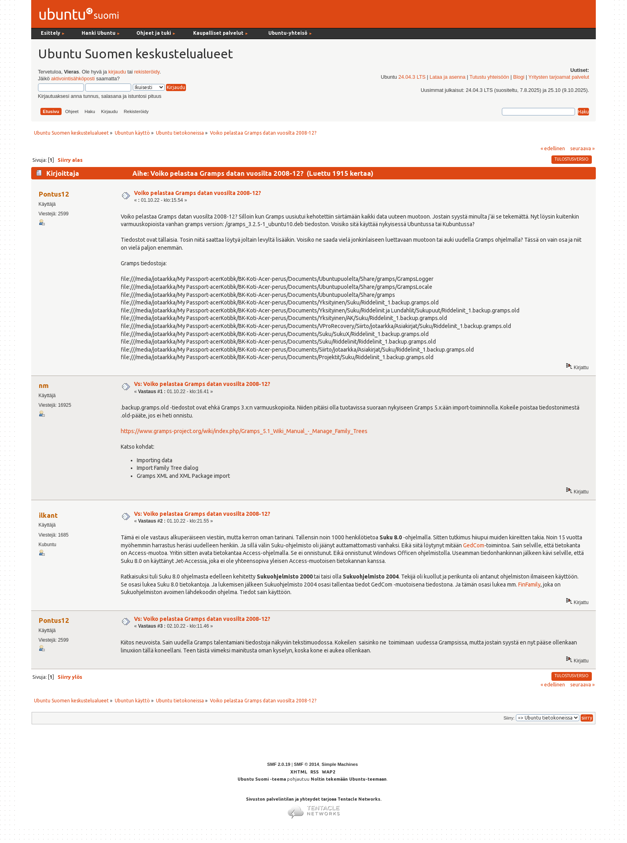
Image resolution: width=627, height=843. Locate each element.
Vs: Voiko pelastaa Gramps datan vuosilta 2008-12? (202, 384)
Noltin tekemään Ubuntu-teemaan (349, 779)
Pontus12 (54, 194)
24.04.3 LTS (411, 77)
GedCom (473, 545)
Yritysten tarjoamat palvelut (558, 77)
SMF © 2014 (306, 764)
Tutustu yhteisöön (489, 77)
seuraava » (582, 148)
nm (44, 385)
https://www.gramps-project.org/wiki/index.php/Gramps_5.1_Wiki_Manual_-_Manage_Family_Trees (244, 431)
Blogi (518, 77)
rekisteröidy (146, 72)
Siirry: (508, 718)
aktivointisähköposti (73, 79)
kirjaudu (117, 72)
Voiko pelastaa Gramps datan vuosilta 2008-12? (197, 193)
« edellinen (553, 148)
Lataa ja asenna (447, 77)
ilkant (48, 515)
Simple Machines (339, 764)
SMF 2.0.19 (278, 764)
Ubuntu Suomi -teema (262, 779)
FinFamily (529, 584)
